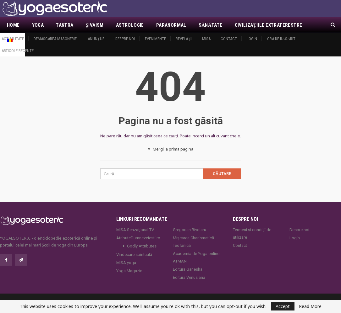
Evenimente (155, 38)
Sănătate (211, 25)
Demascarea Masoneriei (56, 38)
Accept (283, 306)
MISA (206, 38)
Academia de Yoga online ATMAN (196, 257)
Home (13, 25)
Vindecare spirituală (134, 254)
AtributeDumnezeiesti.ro (138, 238)
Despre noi (125, 38)
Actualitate (13, 38)
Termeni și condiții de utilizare (252, 233)
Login (252, 38)
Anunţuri (97, 38)
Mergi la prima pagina (170, 149)
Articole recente (18, 50)
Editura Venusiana (189, 277)
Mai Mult (245, 25)
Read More (310, 306)
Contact (229, 38)
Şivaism (95, 25)
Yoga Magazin (129, 270)
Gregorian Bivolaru (189, 229)
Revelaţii (184, 38)
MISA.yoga (126, 262)
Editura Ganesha (187, 269)
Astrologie (130, 25)
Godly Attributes (142, 246)
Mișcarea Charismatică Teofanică (193, 242)
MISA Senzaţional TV (135, 229)
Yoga (38, 25)
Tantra (64, 25)
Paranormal (171, 25)
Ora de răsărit (281, 38)
